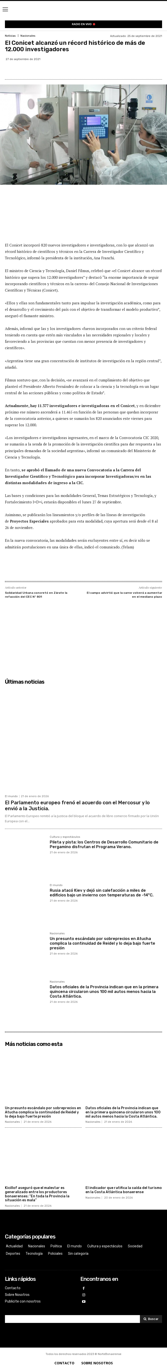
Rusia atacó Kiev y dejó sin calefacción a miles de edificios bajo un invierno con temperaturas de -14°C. (101, 892)
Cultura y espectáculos (65, 837)
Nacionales (27, 35)
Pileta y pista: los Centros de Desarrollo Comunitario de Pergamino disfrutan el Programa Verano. (104, 844)
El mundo (11, 796)
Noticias (10, 35)
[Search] (151, 1319)
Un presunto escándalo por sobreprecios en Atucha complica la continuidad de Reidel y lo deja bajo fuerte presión (102, 943)
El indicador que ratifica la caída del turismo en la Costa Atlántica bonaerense (123, 1190)
